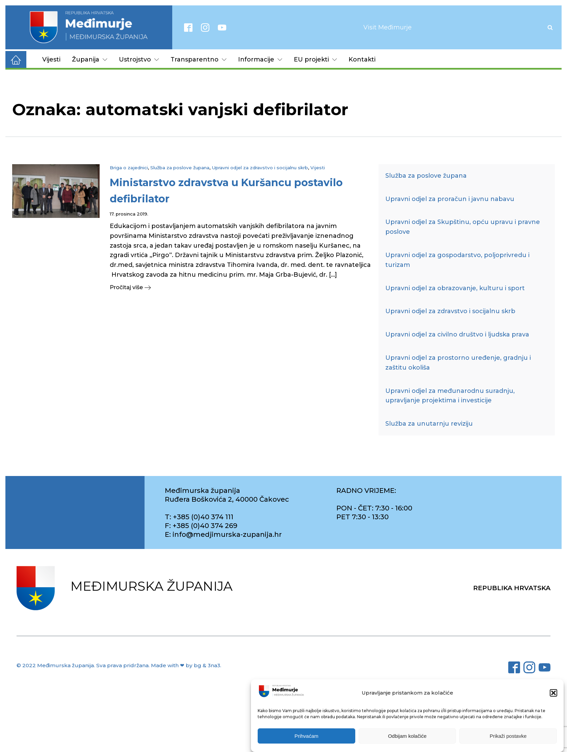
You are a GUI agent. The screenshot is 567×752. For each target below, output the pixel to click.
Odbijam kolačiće (407, 742)
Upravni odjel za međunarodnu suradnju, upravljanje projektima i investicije (450, 395)
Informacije (260, 59)
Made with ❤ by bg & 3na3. (186, 665)
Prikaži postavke (508, 742)
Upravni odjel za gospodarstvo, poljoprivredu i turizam (457, 260)
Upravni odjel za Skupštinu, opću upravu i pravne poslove (462, 226)
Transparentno (199, 59)
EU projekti (315, 59)
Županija (89, 59)
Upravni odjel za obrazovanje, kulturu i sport (455, 288)
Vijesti (51, 59)
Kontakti (362, 59)
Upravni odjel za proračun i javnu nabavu (449, 199)
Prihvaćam (306, 742)
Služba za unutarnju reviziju (429, 423)
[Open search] (550, 27)
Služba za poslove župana (179, 167)
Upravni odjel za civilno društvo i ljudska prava (457, 334)
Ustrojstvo (139, 59)
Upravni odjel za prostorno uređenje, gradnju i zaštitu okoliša (458, 362)
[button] (553, 699)
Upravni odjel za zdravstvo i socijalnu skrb (260, 167)
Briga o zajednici (129, 167)
